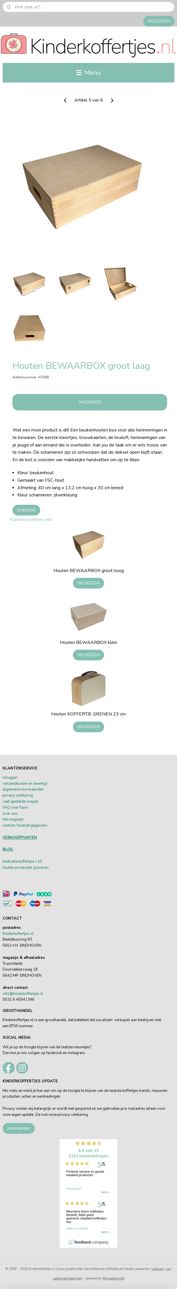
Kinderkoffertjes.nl (18, 933)
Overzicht (26, 510)
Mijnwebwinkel (113, 1278)
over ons (10, 813)
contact (9, 825)
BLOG (8, 849)
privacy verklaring (18, 795)
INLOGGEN (159, 21)
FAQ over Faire (15, 807)
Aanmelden (18, 1128)
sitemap (157, 1269)
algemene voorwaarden (23, 789)
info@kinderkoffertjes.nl (23, 993)
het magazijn (13, 819)
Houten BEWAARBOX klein (88, 642)
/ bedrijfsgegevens (31, 825)
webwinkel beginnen (67, 1278)
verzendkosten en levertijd (25, 783)
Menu (88, 72)
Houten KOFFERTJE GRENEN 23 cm (88, 714)
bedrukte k (11, 861)
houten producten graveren (26, 867)
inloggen (10, 777)
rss (168, 1269)
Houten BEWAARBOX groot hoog (89, 570)
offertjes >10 (31, 861)
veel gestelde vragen (20, 801)
